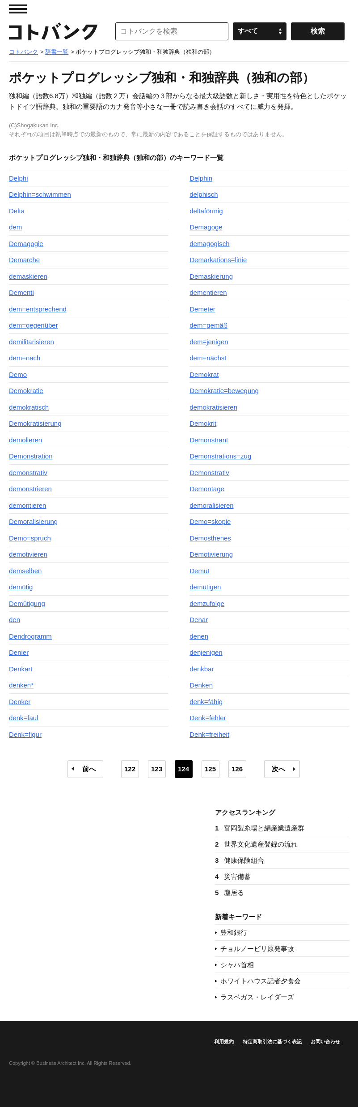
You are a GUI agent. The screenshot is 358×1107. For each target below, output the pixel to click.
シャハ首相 (237, 965)
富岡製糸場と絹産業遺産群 (259, 828)
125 (210, 769)
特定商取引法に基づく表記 (272, 1041)
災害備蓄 (233, 876)
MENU (18, 9)
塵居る (229, 892)
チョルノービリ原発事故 (257, 948)
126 (237, 769)
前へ (89, 769)
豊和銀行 (233, 932)
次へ (278, 769)
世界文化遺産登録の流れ (256, 844)
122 (129, 769)
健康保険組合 (239, 860)
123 (156, 769)
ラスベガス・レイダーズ (257, 997)
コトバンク (53, 31)
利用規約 (224, 1041)
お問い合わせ (325, 1041)
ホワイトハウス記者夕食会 (260, 981)
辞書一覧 (56, 51)
